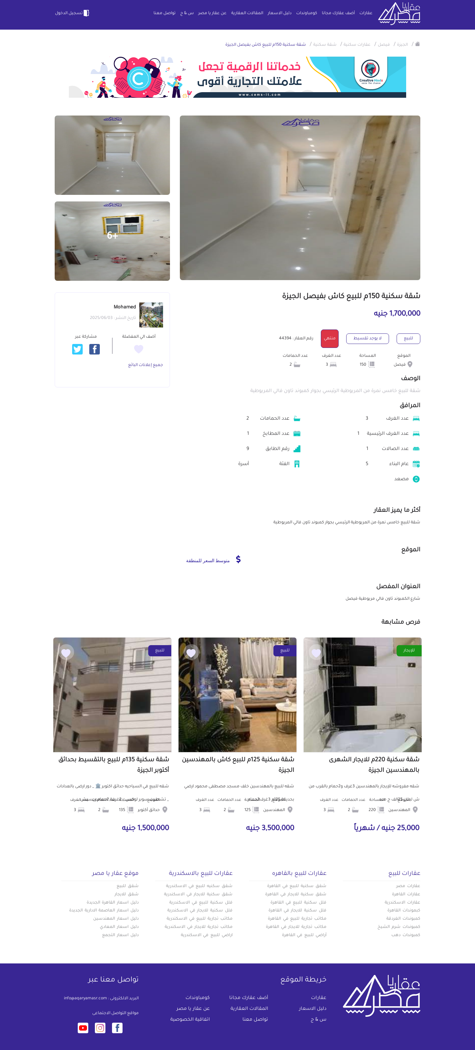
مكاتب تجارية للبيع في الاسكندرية (200, 919)
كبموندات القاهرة (403, 910)
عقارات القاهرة (406, 894)
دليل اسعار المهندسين (116, 919)
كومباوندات (306, 13)
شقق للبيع (128, 886)
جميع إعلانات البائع (145, 365)
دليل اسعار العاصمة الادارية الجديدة (104, 910)
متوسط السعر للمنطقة (213, 559)
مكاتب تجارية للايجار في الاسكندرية (199, 927)
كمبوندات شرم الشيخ (398, 927)
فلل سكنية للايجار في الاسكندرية (200, 910)
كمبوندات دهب (405, 935)
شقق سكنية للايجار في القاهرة (295, 894)
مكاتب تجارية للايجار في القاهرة (296, 927)
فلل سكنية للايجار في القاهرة (297, 910)
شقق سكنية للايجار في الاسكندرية (198, 894)
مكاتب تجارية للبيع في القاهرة (297, 919)
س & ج (187, 13)
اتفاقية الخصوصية (190, 1020)
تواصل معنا (165, 13)
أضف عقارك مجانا (338, 13)
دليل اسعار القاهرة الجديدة (113, 903)
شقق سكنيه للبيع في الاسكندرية (199, 886)
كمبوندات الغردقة (403, 919)
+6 (112, 237)
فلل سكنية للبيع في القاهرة (298, 903)
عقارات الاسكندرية (402, 903)
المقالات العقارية (247, 13)
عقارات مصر (408, 886)
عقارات (366, 13)
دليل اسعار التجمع (120, 935)
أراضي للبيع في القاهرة (304, 935)
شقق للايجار (127, 894)
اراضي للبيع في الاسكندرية (207, 935)
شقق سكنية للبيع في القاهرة (296, 886)
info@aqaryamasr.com (85, 998)
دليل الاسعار (280, 13)
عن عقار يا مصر (212, 13)
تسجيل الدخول (73, 13)
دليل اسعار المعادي (119, 927)
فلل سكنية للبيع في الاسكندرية (201, 903)
